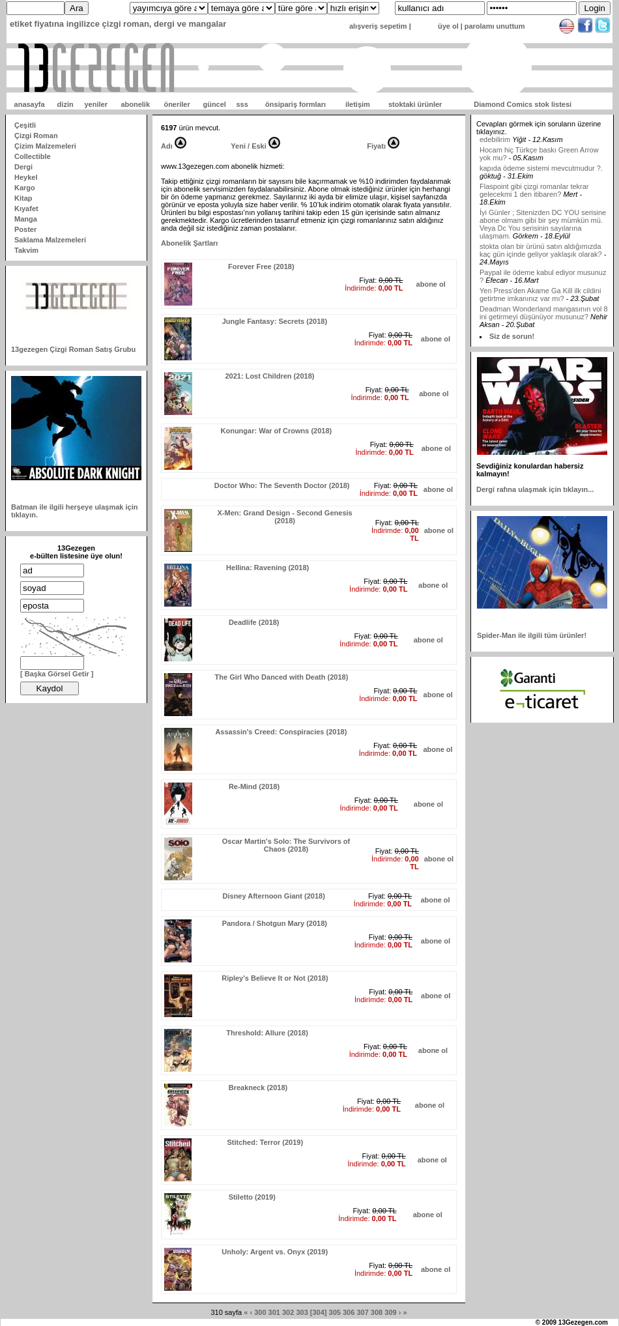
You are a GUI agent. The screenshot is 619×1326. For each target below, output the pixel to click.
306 (348, 1312)
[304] (318, 1312)
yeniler (95, 104)
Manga (25, 219)
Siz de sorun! (511, 336)
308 (376, 1312)
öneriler (177, 104)
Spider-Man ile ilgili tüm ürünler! (531, 635)
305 (335, 1312)
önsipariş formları (295, 104)
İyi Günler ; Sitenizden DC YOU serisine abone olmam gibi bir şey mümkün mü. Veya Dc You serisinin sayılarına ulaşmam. (543, 234)
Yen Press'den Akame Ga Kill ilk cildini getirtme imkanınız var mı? (540, 304)
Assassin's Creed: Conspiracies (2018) (281, 732)
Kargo (24, 188)
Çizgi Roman (36, 135)
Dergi (23, 167)
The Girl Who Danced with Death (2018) (282, 677)
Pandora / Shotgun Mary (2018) (274, 923)
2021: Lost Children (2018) (269, 376)
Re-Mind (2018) (254, 786)
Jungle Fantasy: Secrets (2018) (274, 321)
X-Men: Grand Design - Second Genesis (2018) (284, 517)
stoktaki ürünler (415, 104)
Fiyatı (376, 146)
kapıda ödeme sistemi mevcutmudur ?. (541, 178)
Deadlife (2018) (254, 622)
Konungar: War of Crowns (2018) (276, 431)
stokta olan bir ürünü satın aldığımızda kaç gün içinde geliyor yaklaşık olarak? (541, 260)
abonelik (135, 104)
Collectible (32, 156)
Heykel (25, 177)
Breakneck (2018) (258, 1087)
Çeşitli (25, 125)
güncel (214, 104)
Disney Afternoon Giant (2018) (274, 896)
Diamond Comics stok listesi (522, 104)
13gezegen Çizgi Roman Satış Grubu (73, 349)
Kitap (23, 198)
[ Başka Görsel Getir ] (57, 674)
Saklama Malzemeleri (50, 240)
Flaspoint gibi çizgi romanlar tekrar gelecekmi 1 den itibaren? (534, 200)
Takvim (26, 250)
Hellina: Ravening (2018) (267, 567)
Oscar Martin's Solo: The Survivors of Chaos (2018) (286, 845)
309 (390, 1312)
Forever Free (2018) (261, 266)
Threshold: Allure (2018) (267, 1033)
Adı (167, 146)
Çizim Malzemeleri (45, 146)
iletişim (357, 104)
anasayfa (29, 104)
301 (274, 1312)
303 (302, 1312)
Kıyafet (26, 208)
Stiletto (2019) (252, 1197)
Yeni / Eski (248, 146)
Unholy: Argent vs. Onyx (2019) (275, 1252)
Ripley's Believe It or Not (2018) (275, 978)
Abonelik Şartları (189, 243)
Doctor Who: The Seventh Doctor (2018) (282, 485)
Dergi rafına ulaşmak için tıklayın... (535, 489)
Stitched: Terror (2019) (265, 1142)
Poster (25, 229)
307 (362, 1312)
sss (242, 104)
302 (288, 1312)
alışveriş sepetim (378, 26)
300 (260, 1312)
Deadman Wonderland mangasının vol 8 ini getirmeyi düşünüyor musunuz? (544, 322)
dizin (65, 104)
